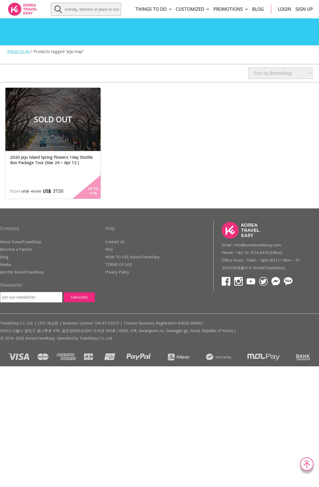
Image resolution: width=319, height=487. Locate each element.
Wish (95, 93)
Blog (258, 9)
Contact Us (115, 241)
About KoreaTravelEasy (20, 241)
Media (5, 264)
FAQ (109, 249)
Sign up (304, 9)
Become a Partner (16, 249)
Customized (190, 9)
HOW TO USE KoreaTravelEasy (132, 256)
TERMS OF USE (118, 264)
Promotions (228, 9)
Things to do (151, 9)
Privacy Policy (117, 272)
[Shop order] (280, 73)
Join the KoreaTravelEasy (22, 272)
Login (284, 9)
